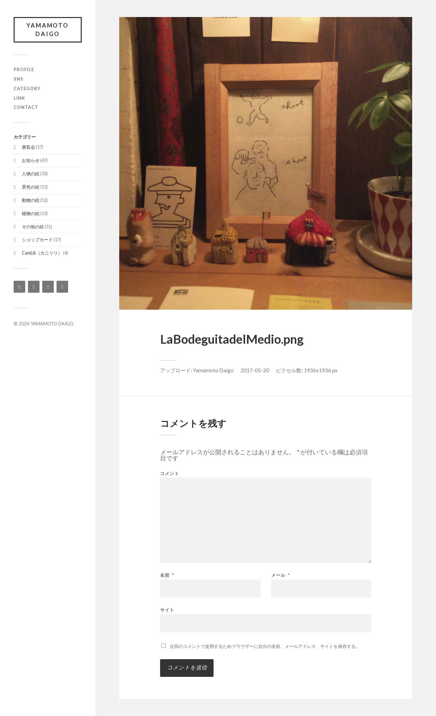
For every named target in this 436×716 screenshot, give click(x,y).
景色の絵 (31, 187)
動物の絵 (31, 200)
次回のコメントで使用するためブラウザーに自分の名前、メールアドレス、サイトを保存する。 (265, 646)
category (27, 88)
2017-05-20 (254, 370)
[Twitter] (48, 287)
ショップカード (37, 240)
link (19, 98)
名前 (167, 575)
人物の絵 (31, 173)
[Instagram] (19, 287)
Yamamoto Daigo (213, 370)
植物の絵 (31, 213)
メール (280, 575)
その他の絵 (33, 226)
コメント (169, 473)
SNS (19, 79)
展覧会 (28, 147)
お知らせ (31, 160)
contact (26, 107)
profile (24, 69)
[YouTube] (62, 287)
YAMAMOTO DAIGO (48, 30)
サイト (167, 609)
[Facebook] (34, 287)
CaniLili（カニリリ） (42, 253)
